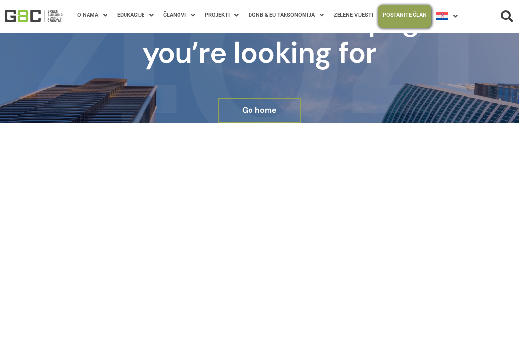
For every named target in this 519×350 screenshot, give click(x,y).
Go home (259, 110)
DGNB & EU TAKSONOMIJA (286, 15)
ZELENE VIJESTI (353, 15)
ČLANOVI (179, 15)
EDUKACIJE (135, 15)
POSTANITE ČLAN (405, 15)
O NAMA (92, 15)
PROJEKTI (222, 15)
